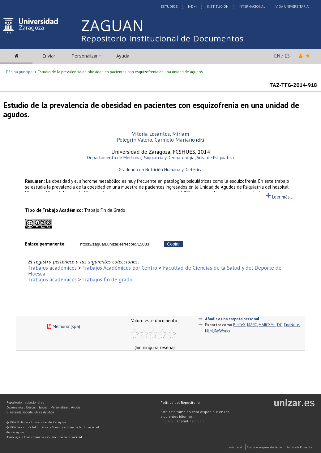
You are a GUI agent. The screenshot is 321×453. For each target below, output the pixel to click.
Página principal (20, 72)
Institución (218, 6)
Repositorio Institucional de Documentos (162, 38)
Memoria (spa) (63, 326)
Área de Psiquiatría (215, 157)
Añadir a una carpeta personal (232, 319)
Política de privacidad (67, 437)
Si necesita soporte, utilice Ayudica (30, 412)
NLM (209, 331)
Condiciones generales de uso (264, 447)
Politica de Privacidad (300, 447)
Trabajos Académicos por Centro (119, 267)
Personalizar (84, 56)
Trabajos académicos (52, 267)
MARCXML (267, 324)
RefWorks (222, 331)
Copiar (173, 243)
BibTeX (239, 324)
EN (277, 56)
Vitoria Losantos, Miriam (160, 133)
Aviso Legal (235, 447)
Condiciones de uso (36, 437)
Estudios (169, 6)
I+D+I (192, 6)
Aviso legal (13, 437)
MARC (252, 324)
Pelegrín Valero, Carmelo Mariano (156, 139)
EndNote (291, 324)
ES (287, 56)
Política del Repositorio (180, 402)
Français (197, 421)
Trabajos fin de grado (107, 279)
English (166, 421)
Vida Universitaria (292, 6)
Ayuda (122, 56)
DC (279, 324)
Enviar (48, 56)
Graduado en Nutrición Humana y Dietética (161, 170)
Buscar (31, 407)
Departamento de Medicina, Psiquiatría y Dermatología (141, 157)
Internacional (252, 6)
